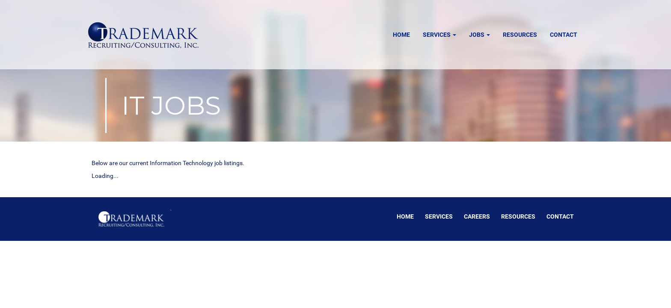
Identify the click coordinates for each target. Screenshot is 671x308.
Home (401, 34)
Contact (563, 34)
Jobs (479, 34)
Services (439, 34)
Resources (520, 34)
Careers (477, 216)
